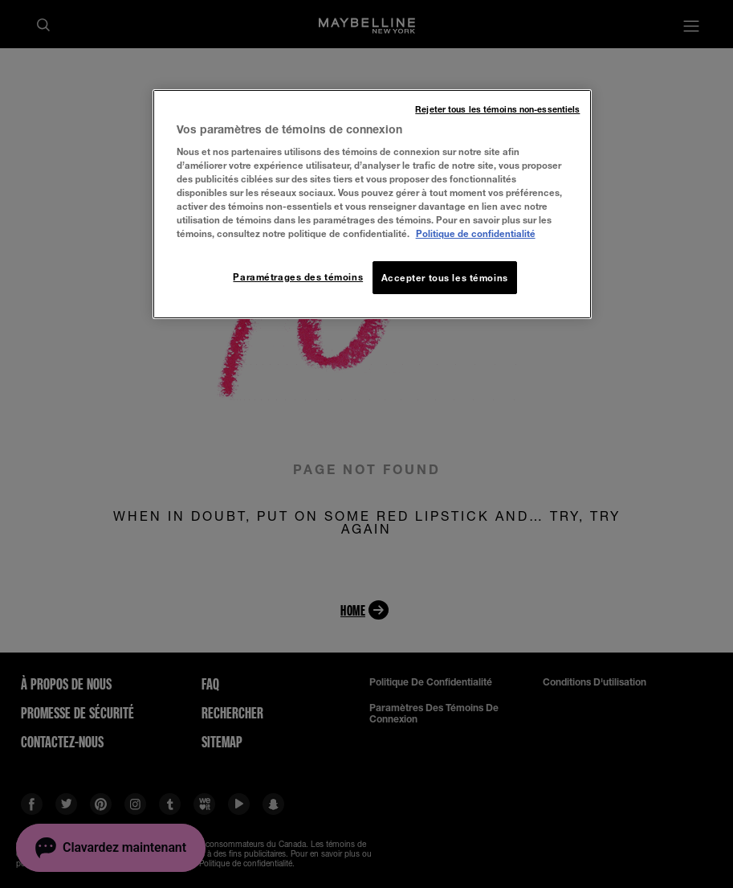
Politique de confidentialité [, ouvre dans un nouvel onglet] (475, 233)
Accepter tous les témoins (444, 277)
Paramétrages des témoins (298, 277)
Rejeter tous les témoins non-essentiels (497, 109)
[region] (373, 204)
